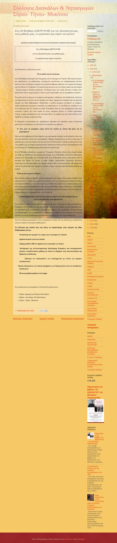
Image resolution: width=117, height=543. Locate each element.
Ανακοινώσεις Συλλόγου (92, 251)
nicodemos (68, 539)
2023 (92, 181)
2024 (92, 69)
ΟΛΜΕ (89, 286)
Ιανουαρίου (96, 176)
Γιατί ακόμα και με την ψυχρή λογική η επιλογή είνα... (97, 141)
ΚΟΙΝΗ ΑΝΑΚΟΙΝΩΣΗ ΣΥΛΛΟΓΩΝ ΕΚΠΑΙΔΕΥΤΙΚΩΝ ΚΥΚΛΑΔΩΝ (98, 153)
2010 (92, 228)
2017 (92, 202)
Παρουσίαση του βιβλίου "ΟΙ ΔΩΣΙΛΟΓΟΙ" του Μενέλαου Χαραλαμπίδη (95, 392)
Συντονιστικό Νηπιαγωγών (92, 310)
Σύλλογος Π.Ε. (94, 39)
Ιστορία (90, 283)
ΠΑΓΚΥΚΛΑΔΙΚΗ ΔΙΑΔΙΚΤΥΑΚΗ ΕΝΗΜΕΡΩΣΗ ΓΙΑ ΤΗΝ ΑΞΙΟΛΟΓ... (98, 167)
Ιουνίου (95, 72)
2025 (92, 65)
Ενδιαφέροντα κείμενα (95, 276)
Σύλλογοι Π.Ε (92, 298)
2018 (92, 199)
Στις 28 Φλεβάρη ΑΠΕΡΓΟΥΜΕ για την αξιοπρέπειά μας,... (98, 84)
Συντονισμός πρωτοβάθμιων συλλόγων (93, 303)
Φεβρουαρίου (97, 75)
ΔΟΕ (89, 236)
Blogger (82, 539)
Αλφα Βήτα (91, 339)
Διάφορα (90, 267)
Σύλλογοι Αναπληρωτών (92, 294)
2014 (92, 213)
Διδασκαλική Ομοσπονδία (92, 344)
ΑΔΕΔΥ (90, 240)
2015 (92, 210)
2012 (92, 220)
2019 (92, 195)
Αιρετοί (89, 243)
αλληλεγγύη (91, 246)
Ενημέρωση (91, 280)
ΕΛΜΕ (89, 273)
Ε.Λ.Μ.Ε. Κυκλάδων (94, 357)
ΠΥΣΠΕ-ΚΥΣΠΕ (93, 289)
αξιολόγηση (91, 255)
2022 (92, 184)
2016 (92, 206)
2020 (92, 192)
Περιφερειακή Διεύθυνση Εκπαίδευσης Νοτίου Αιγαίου (95, 364)
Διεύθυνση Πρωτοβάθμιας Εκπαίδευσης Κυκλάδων (92, 351)
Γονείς (89, 258)
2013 (92, 217)
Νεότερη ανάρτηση (22, 318)
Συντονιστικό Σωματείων (92, 315)
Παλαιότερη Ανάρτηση (72, 318)
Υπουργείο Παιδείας (94, 319)
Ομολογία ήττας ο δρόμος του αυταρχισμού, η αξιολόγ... (97, 132)
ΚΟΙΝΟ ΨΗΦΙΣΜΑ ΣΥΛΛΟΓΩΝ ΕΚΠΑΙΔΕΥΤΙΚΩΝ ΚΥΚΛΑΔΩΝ (98, 120)
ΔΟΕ (89, 270)
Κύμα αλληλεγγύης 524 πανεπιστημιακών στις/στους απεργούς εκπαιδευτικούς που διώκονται (95, 502)
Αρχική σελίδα (20, 21)
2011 (92, 224)
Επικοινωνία (62, 21)
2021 (92, 188)
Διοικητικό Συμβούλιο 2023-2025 (42, 21)
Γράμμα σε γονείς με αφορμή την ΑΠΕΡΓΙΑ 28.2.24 (97, 96)
